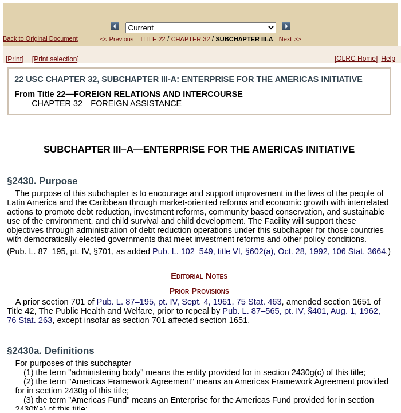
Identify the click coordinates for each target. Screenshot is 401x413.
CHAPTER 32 (190, 39)
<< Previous (117, 39)
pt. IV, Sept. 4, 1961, (189, 301)
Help (388, 58)
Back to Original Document (40, 38)
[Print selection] (55, 59)
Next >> (290, 39)
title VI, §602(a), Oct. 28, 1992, (269, 251)
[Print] (14, 59)
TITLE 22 (152, 39)
